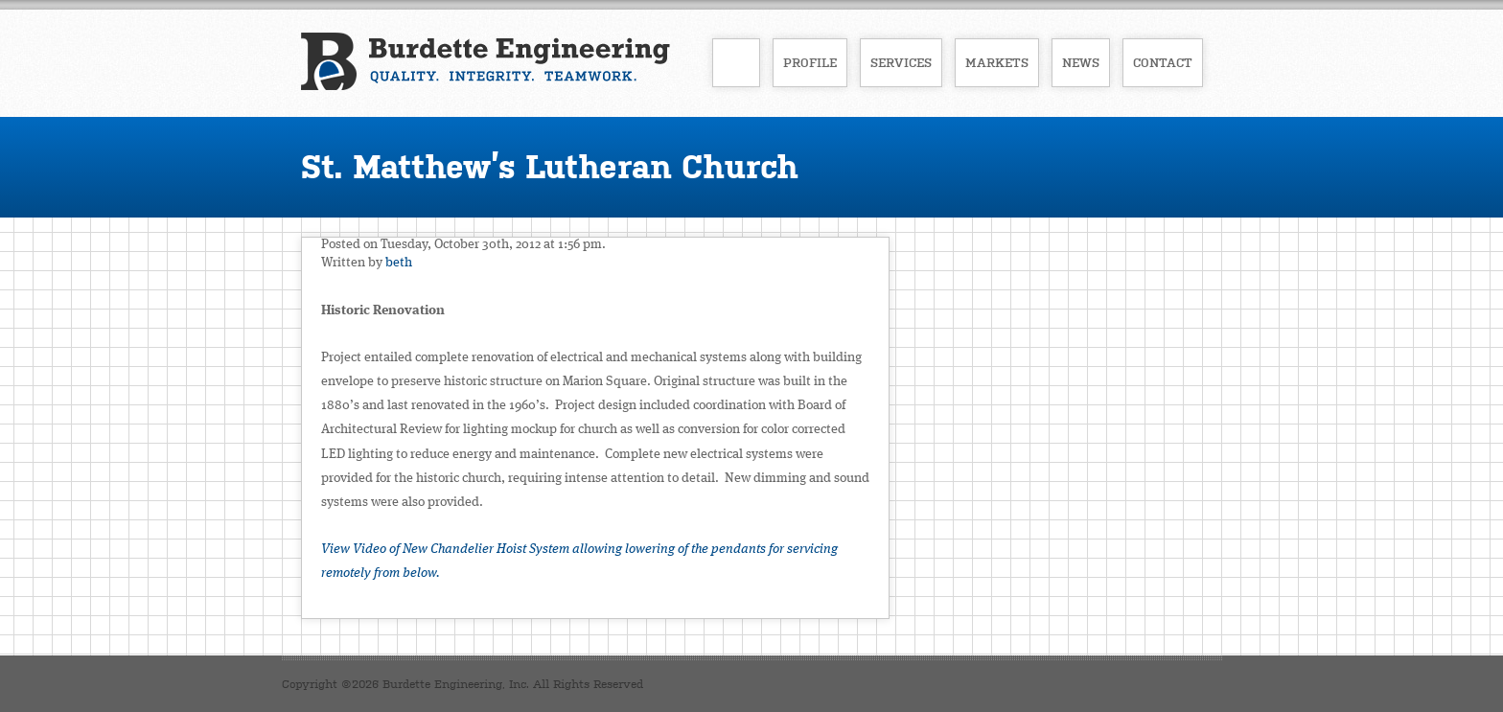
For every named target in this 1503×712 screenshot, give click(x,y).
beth (398, 262)
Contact (1162, 63)
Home (736, 62)
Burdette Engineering (485, 61)
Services (901, 63)
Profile (810, 63)
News (1080, 63)
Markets (997, 63)
